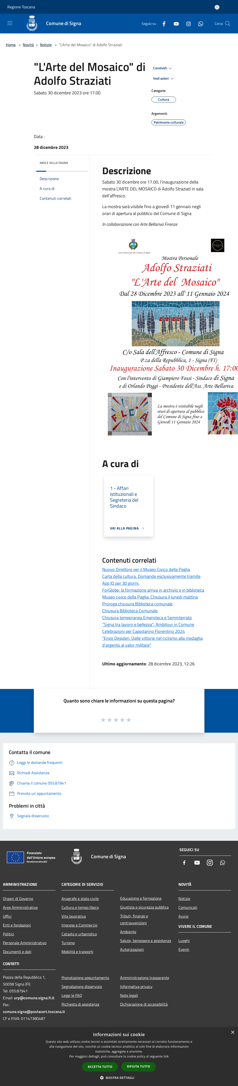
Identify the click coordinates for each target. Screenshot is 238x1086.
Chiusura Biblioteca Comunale (130, 610)
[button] (119, 1077)
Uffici (7, 916)
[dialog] (119, 1056)
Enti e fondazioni (17, 925)
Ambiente (128, 932)
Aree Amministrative (20, 907)
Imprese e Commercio (79, 925)
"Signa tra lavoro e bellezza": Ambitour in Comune (148, 624)
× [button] (232, 1032)
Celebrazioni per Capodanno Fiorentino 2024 (143, 631)
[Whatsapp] (199, 23)
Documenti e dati (17, 952)
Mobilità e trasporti (77, 952)
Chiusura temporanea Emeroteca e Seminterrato (147, 617)
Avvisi (183, 916)
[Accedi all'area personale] (217, 7)
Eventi (183, 949)
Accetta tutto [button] (100, 1067)
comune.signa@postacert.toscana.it (34, 1012)
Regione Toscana (21, 7)
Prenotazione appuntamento (85, 978)
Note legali (129, 995)
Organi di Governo (18, 898)
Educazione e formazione (141, 898)
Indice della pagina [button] (54, 162)
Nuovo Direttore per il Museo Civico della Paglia (146, 569)
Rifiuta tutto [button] (138, 1066)
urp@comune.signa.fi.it (34, 998)
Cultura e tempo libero (80, 907)
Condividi (163, 68)
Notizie (46, 45)
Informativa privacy (136, 986)
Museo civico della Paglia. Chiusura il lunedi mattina (150, 597)
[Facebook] (162, 23)
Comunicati (187, 907)
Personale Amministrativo (24, 943)
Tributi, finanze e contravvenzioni (134, 919)
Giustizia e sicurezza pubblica (144, 907)
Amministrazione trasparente (144, 978)
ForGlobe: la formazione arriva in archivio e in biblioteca (153, 590)
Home (11, 45)
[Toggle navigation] (10, 23)
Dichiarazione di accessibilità (144, 1004)
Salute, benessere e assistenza (145, 940)
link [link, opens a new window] (166, 1056)
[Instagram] (186, 23)
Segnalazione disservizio (82, 986)
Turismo (68, 943)
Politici (8, 934)
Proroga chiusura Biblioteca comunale (137, 603)
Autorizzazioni (132, 949)
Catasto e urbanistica (79, 934)
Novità (28, 45)
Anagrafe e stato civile (80, 898)
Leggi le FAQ (72, 995)
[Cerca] (228, 24)
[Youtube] (174, 23)
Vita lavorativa (74, 916)
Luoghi (184, 940)
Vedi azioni (164, 79)
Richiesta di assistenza (80, 1004)
